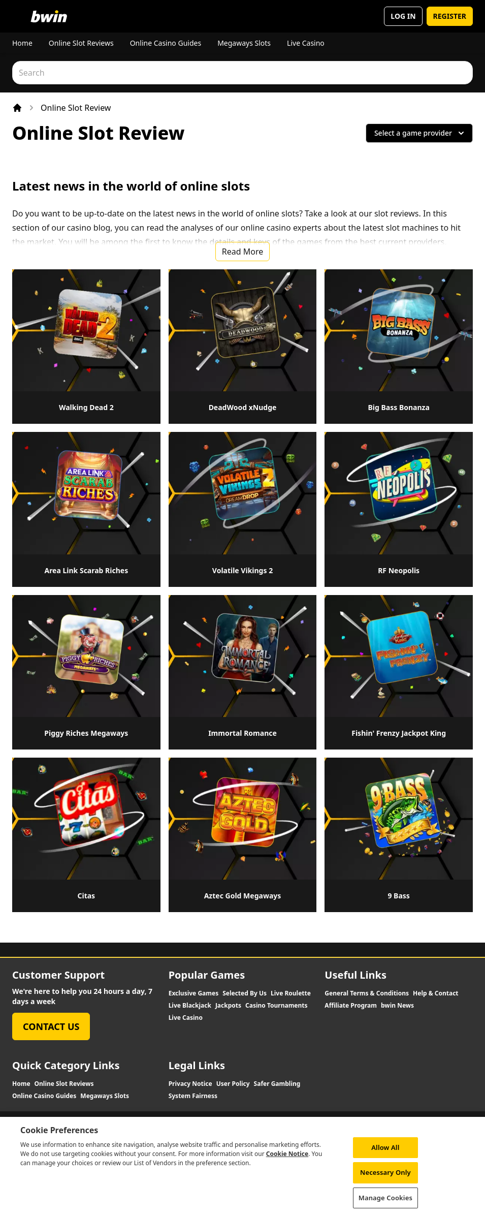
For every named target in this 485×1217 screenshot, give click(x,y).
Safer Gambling (277, 1084)
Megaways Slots (244, 43)
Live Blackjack (190, 1006)
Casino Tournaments (276, 1006)
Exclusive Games (194, 993)
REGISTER (449, 16)
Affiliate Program (351, 1006)
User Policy (233, 1084)
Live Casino (306, 43)
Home (22, 43)
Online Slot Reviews (81, 43)
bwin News (397, 1006)
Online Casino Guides (165, 43)
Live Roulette (291, 993)
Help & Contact (436, 993)
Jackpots (228, 1006)
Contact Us (51, 1026)
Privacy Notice (190, 1084)
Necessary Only (385, 1180)
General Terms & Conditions (367, 993)
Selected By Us (244, 993)
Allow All (385, 1156)
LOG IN (403, 16)
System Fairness (193, 1096)
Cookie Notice (287, 1162)
